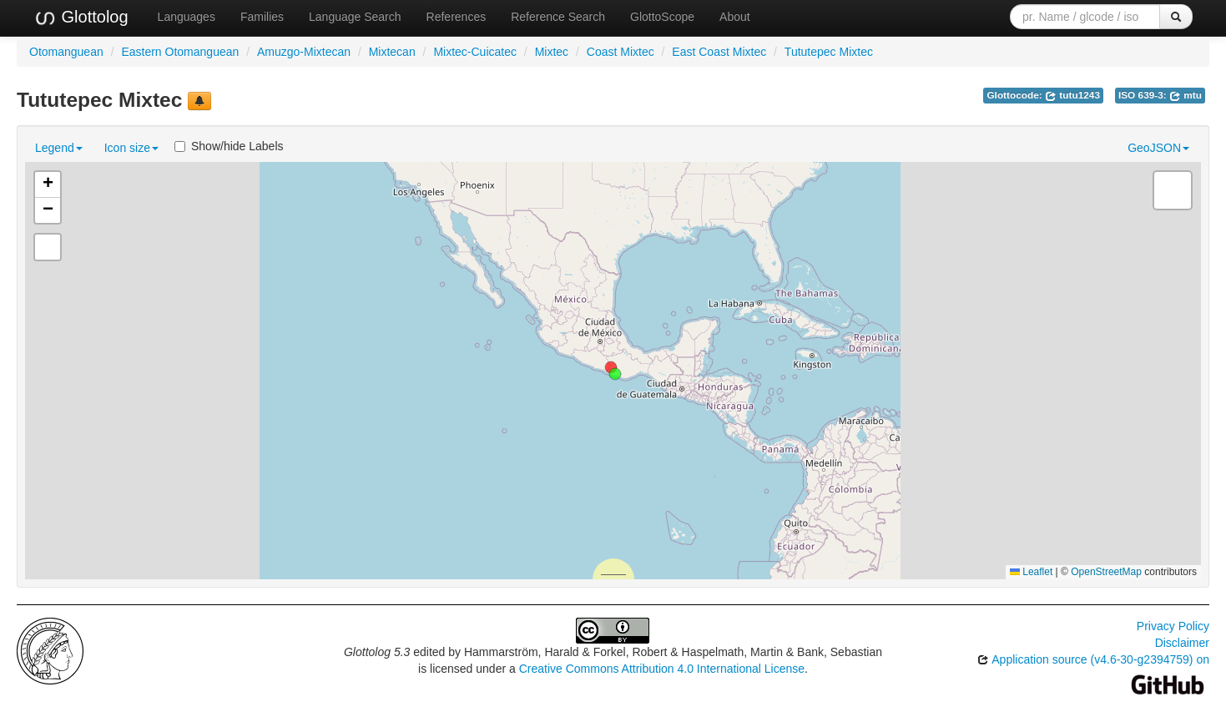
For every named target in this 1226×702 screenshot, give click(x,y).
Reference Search (558, 16)
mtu (1185, 95)
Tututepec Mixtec (829, 51)
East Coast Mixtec (719, 51)
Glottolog (81, 18)
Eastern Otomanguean (180, 51)
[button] (615, 374)
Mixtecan (392, 51)
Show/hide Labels (229, 146)
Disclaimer (1182, 642)
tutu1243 (1072, 95)
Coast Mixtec (620, 51)
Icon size (131, 147)
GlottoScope (662, 16)
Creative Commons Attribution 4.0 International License (662, 668)
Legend (59, 147)
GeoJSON (1158, 147)
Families (262, 16)
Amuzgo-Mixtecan (304, 51)
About (734, 16)
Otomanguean (66, 51)
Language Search (355, 16)
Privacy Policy (1173, 626)
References (456, 16)
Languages (186, 16)
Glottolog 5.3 (377, 652)
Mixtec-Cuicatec (475, 51)
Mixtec (551, 51)
